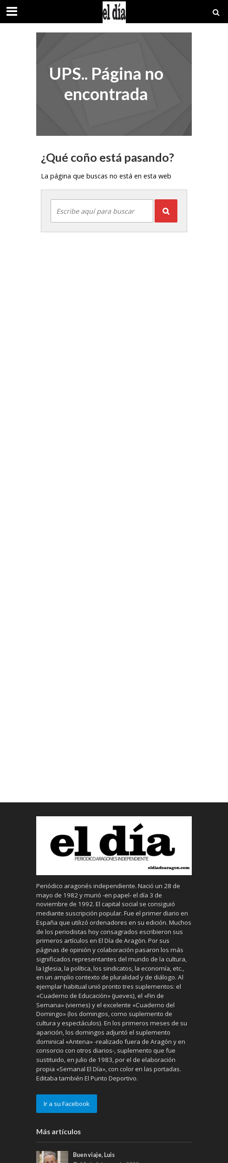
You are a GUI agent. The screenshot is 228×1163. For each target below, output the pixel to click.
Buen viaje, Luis (94, 1154)
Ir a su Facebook (67, 1103)
